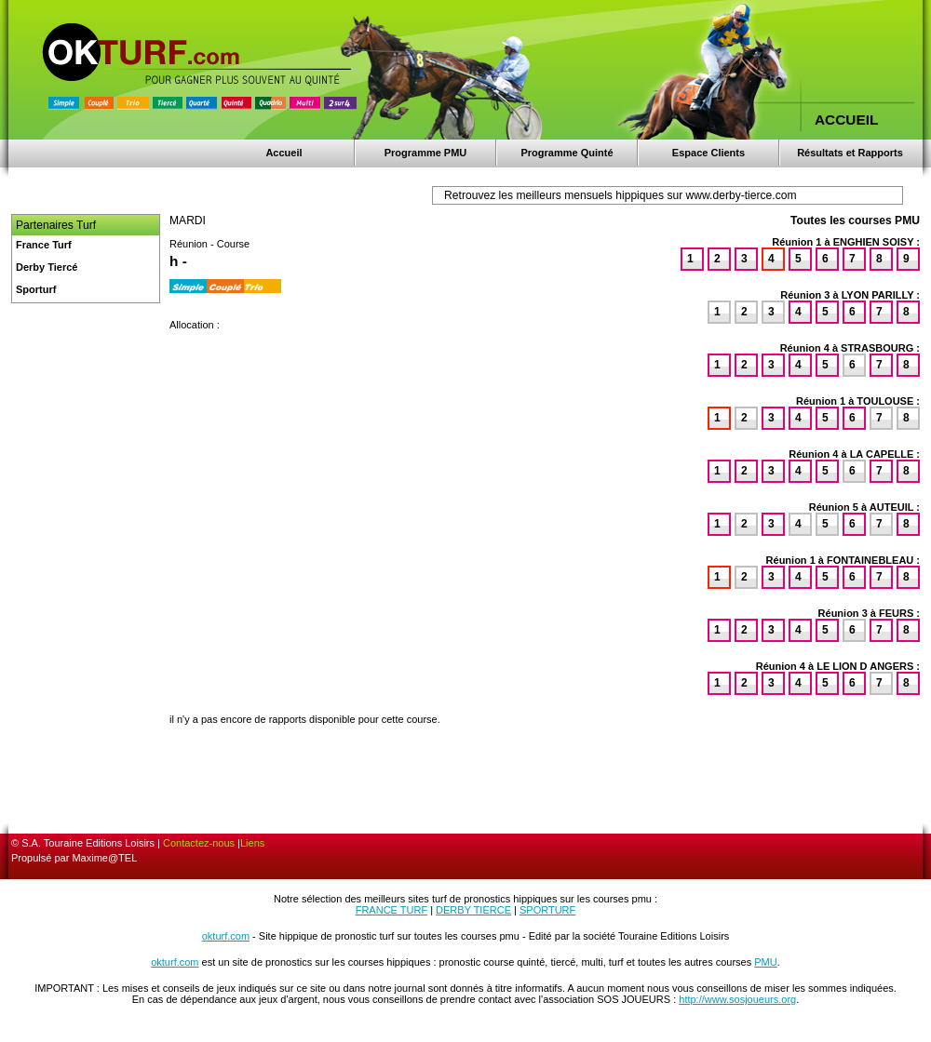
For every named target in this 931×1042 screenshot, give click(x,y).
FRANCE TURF (391, 909)
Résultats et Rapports (850, 152)
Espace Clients (708, 152)
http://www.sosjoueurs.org (737, 999)
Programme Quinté (566, 152)
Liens (252, 842)
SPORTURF (547, 909)
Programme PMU (426, 152)
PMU (765, 962)
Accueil (283, 152)
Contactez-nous (199, 842)
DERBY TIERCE (473, 909)
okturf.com (226, 936)
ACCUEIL (846, 119)
